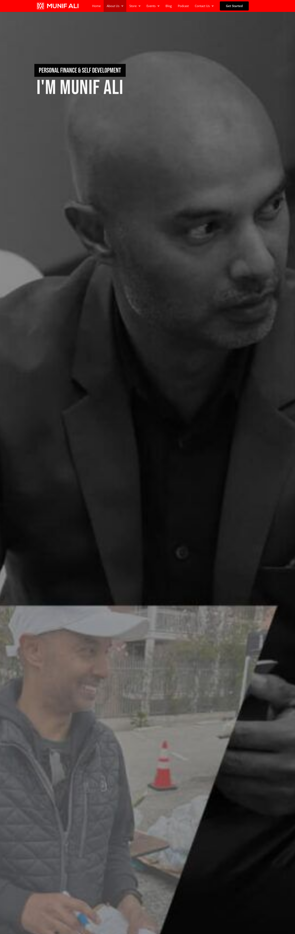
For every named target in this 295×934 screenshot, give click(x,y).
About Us (115, 6)
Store (134, 6)
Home (96, 6)
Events (152, 6)
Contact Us (204, 6)
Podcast (183, 6)
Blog (168, 6)
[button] (115, 6)
